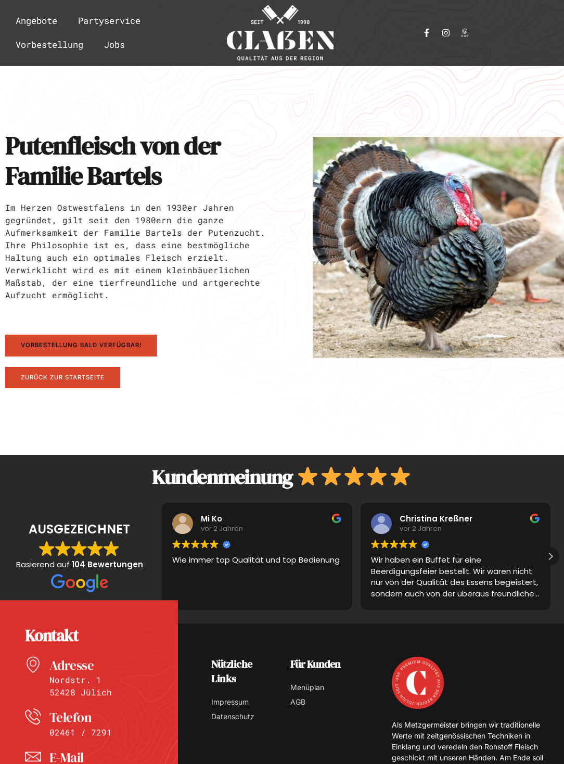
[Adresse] (34, 691)
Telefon (73, 743)
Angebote (36, 21)
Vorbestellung (49, 44)
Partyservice (109, 21)
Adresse (74, 690)
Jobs (114, 44)
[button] (550, 557)
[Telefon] (34, 743)
